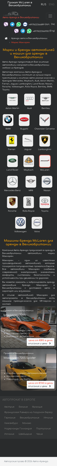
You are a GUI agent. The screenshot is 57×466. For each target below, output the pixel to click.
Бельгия (23, 407)
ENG (51, 4)
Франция (37, 407)
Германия (9, 418)
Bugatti (24, 129)
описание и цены (40, 342)
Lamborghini (44, 149)
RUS (43, 4)
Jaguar (28, 149)
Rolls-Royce (29, 211)
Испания (9, 434)
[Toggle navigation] (50, 16)
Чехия (39, 434)
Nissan (47, 190)
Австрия (9, 407)
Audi (29, 108)
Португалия (43, 428)
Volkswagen (20, 232)
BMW (8, 129)
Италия (48, 418)
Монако (26, 423)
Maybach (28, 170)
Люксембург (11, 423)
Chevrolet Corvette (45, 129)
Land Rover (12, 170)
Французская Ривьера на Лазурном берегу (28, 412)
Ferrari (11, 149)
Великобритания (29, 418)
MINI (31, 190)
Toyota (44, 211)
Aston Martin (12, 108)
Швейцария (25, 434)
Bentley (46, 108)
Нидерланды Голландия (18, 428)
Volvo (37, 232)
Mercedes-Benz (12, 190)
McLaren (44, 170)
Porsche (12, 211)
